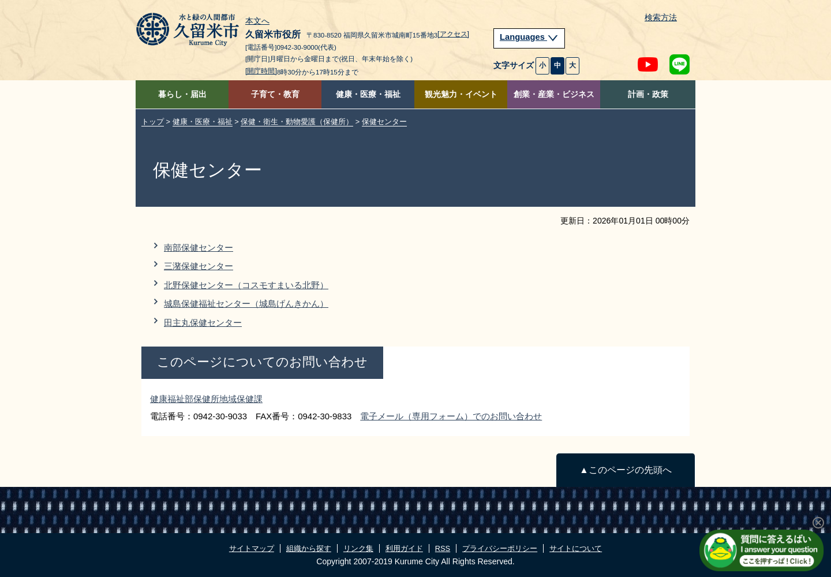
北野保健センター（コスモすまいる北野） (246, 285)
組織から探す (308, 548)
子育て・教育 (275, 94)
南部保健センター (198, 247)
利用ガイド (404, 548)
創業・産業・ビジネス (554, 94)
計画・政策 (648, 94)
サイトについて (575, 548)
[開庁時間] (261, 71)
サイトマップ (251, 548)
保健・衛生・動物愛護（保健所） (297, 121)
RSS (442, 548)
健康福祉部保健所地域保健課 (206, 399)
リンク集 (358, 548)
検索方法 (661, 17)
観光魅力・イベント (461, 94)
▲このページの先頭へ (625, 470)
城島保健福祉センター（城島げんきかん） (246, 303)
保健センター (384, 121)
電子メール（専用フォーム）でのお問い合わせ (451, 416)
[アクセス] (453, 34)
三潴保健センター (198, 266)
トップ (152, 121)
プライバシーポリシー (499, 548)
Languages (529, 37)
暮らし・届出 (182, 94)
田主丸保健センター (203, 322)
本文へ (257, 21)
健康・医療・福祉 (368, 94)
